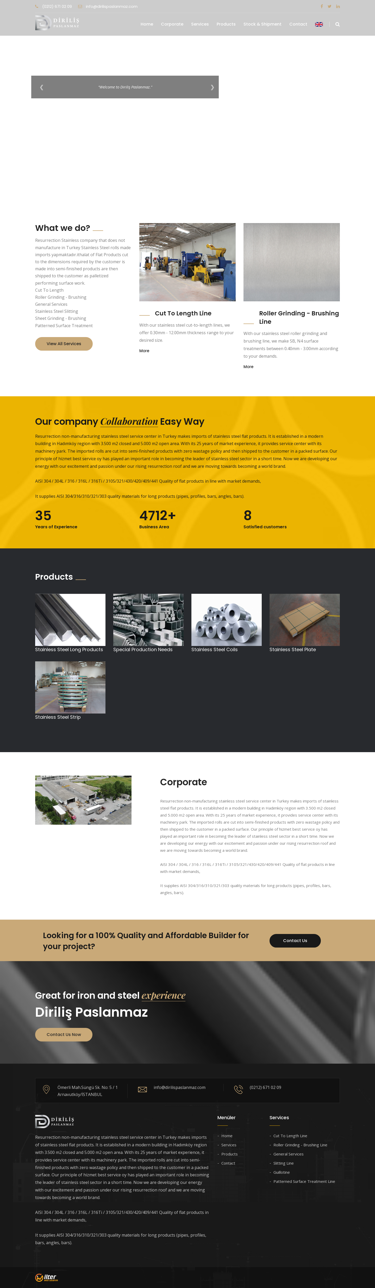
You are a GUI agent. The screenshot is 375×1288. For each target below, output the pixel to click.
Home (147, 24)
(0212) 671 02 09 (53, 6)
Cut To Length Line (183, 313)
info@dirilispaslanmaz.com (108, 6)
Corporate (172, 24)
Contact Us (295, 941)
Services (200, 24)
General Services (288, 1154)
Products (226, 24)
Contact (298, 24)
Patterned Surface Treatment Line (304, 1181)
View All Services (64, 344)
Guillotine (281, 1172)
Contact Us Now (64, 1035)
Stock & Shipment (262, 24)
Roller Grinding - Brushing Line (300, 1144)
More (144, 351)
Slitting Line (283, 1163)
